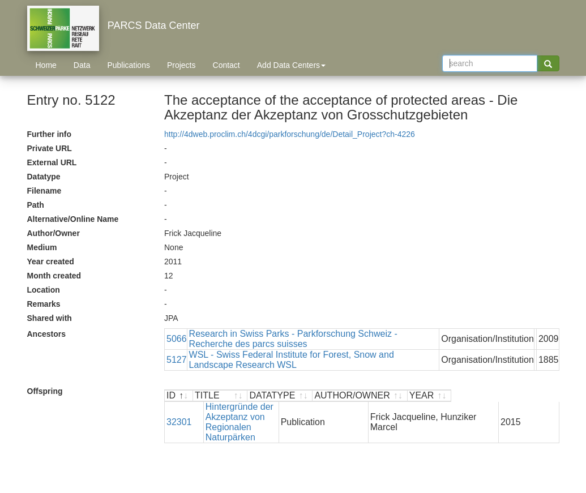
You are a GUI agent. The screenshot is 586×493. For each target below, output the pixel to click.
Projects (181, 65)
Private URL (49, 148)
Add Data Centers (291, 65)
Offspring (45, 391)
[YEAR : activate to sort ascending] (536, 396)
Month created (54, 275)
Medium (42, 247)
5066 (176, 339)
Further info (49, 134)
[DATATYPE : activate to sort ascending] (366, 396)
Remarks (44, 303)
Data (82, 65)
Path (35, 204)
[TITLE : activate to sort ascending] (263, 396)
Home (46, 65)
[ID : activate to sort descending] (179, 396)
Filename (44, 190)
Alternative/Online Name (73, 219)
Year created (50, 261)
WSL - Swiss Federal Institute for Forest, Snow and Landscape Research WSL (291, 360)
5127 (176, 360)
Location (43, 289)
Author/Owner (53, 233)
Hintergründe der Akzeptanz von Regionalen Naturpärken (259, 412)
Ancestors (46, 333)
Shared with (49, 318)
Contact (226, 65)
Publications (128, 65)
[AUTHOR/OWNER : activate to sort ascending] (457, 396)
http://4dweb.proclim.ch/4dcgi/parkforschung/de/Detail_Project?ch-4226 (289, 134)
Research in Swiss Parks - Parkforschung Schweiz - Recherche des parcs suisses (293, 339)
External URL (52, 162)
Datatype (44, 176)
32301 (179, 412)
